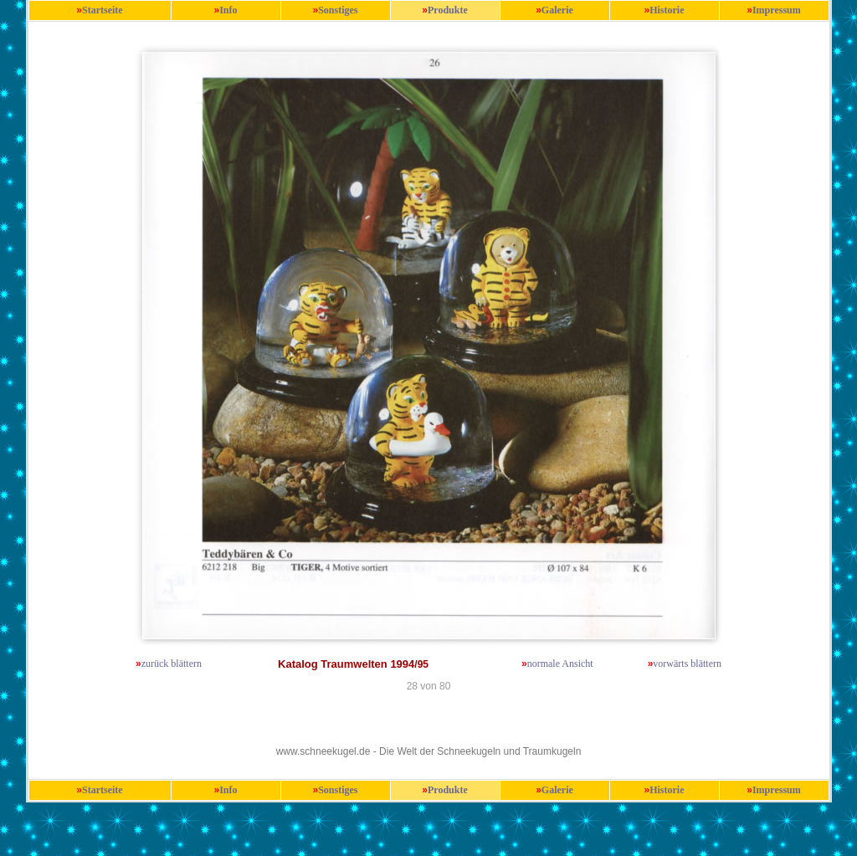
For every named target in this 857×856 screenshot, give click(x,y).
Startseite (102, 10)
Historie (666, 10)
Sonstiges (337, 10)
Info (228, 10)
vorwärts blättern (687, 663)
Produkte (448, 10)
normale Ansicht (560, 663)
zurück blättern (171, 663)
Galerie (557, 10)
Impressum (776, 10)
